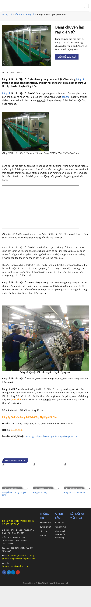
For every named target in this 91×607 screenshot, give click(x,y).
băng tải (80, 79)
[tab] (8, 72)
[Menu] (3, 5)
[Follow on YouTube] (18, 572)
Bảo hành (59, 522)
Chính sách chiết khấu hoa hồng (60, 534)
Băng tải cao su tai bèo (74, 492)
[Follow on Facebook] (4, 572)
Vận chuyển (60, 527)
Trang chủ (7, 14)
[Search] (86, 6)
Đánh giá (20, 72)
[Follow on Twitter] (9, 572)
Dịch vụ (43, 531)
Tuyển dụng (45, 527)
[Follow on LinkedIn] (13, 572)
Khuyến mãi (45, 522)
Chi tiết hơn (8, 72)
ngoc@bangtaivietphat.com (64, 436)
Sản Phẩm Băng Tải (24, 14)
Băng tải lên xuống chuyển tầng (14, 493)
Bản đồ (43, 535)
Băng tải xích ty (40, 492)
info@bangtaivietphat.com (20, 555)
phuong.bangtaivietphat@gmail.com (19, 558)
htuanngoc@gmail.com (37, 436)
